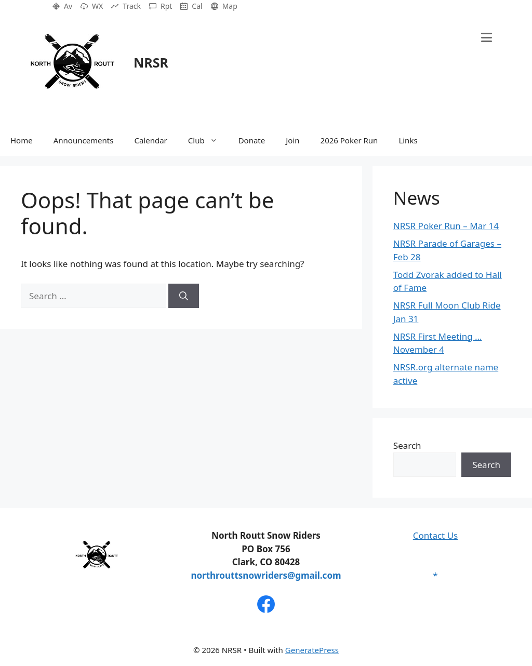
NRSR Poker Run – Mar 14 (446, 226)
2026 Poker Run (349, 140)
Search (407, 445)
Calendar (150, 140)
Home (21, 140)
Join (292, 140)
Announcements (84, 140)
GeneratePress (312, 650)
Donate (251, 140)
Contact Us (435, 535)
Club (208, 140)
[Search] (183, 296)
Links (407, 140)
